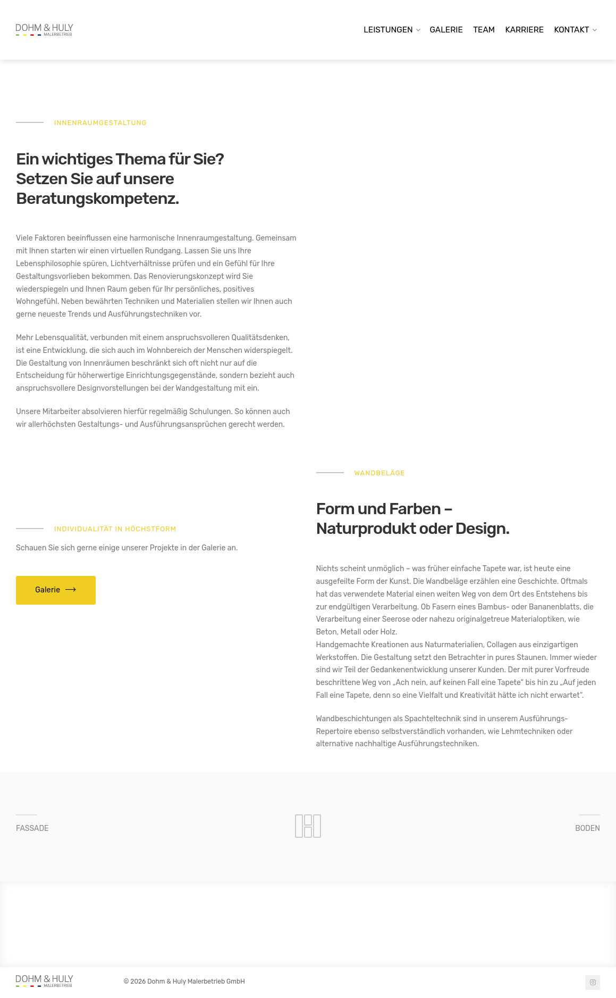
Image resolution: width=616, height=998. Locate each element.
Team (484, 30)
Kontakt (571, 30)
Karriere (524, 30)
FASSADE (32, 828)
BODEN (587, 828)
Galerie (446, 30)
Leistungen (388, 30)
